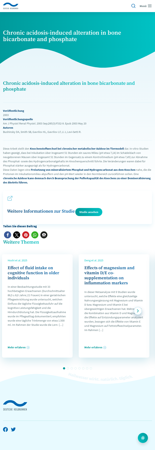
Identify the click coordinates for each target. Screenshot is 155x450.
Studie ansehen (88, 212)
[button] (7, 234)
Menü (146, 6)
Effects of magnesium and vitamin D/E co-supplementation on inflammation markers (109, 275)
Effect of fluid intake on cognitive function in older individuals (33, 273)
